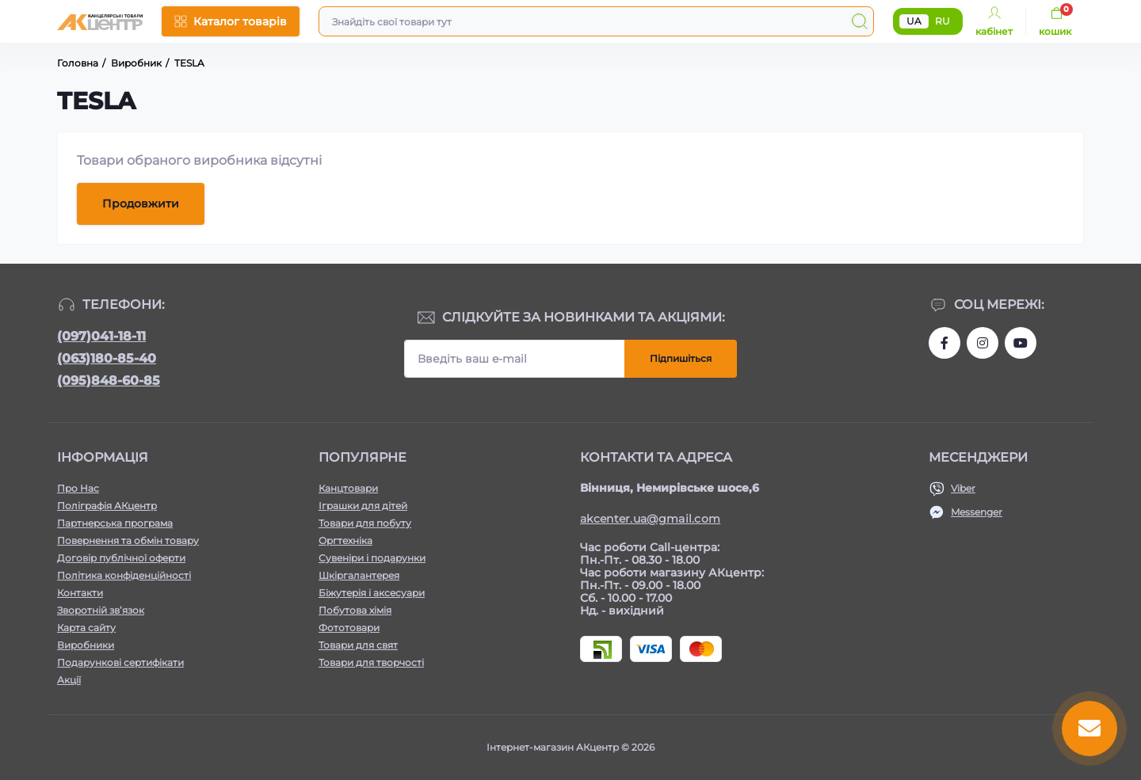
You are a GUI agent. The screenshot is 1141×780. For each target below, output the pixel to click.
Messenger (976, 512)
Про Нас (78, 488)
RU (942, 21)
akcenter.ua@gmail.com (650, 519)
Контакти (80, 593)
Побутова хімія (355, 610)
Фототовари (349, 628)
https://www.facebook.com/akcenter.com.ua (944, 343)
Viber (963, 488)
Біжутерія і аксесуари (372, 593)
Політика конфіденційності (124, 575)
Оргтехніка (345, 540)
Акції (69, 680)
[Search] (859, 21)
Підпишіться (681, 358)
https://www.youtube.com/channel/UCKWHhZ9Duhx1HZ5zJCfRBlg (1020, 343)
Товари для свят (358, 645)
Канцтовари (348, 488)
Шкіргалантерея (359, 575)
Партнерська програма (115, 523)
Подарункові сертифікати (120, 662)
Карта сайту (86, 628)
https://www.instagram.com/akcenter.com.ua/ (982, 343)
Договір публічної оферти (121, 558)
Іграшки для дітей (363, 506)
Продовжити (140, 203)
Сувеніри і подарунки (372, 558)
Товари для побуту (365, 523)
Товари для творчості (371, 662)
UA (914, 21)
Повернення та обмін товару (128, 540)
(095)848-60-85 (108, 380)
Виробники (85, 645)
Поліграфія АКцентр (107, 506)
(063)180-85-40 (106, 358)
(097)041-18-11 (101, 336)
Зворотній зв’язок (100, 610)
